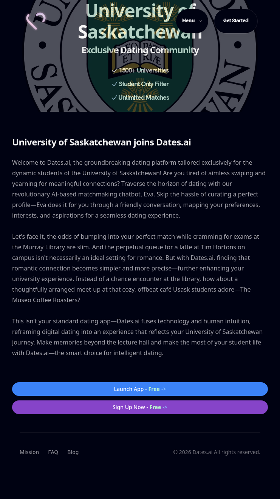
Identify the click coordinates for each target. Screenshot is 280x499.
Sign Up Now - (140, 407)
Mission (29, 452)
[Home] (36, 21)
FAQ (53, 452)
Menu (192, 21)
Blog (73, 452)
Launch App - (140, 389)
